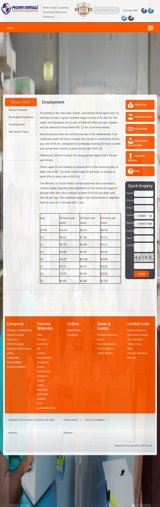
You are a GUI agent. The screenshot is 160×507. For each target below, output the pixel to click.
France (41, 367)
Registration (74, 330)
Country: (130, 214)
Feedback (72, 335)
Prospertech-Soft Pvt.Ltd (139, 445)
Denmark (42, 394)
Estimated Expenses (21, 117)
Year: (130, 237)
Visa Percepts (135, 339)
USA (39, 335)
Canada (41, 339)
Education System (143, 116)
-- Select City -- (144, 223)
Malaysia (42, 376)
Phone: (130, 200)
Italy (39, 403)
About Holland (18, 110)
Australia (42, 344)
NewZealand (44, 357)
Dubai (40, 385)
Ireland (41, 353)
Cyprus (41, 380)
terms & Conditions (95, 420)
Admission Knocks (137, 335)
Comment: (130, 245)
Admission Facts (19, 131)
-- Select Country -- (140, 216)
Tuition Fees (140, 104)
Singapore (43, 362)
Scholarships (140, 128)
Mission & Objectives (19, 330)
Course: (130, 230)
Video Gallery (105, 353)
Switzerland (44, 371)
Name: (130, 193)
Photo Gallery (105, 348)
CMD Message (15, 344)
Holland (41, 399)
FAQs (136, 171)
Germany (42, 389)
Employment (17, 124)
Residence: (130, 222)
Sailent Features (136, 330)
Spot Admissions (106, 344)
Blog (129, 348)
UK (38, 348)
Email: (130, 207)
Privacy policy (71, 420)
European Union (46, 408)
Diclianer (68, 432)
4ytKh (144, 257)
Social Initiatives (16, 367)
